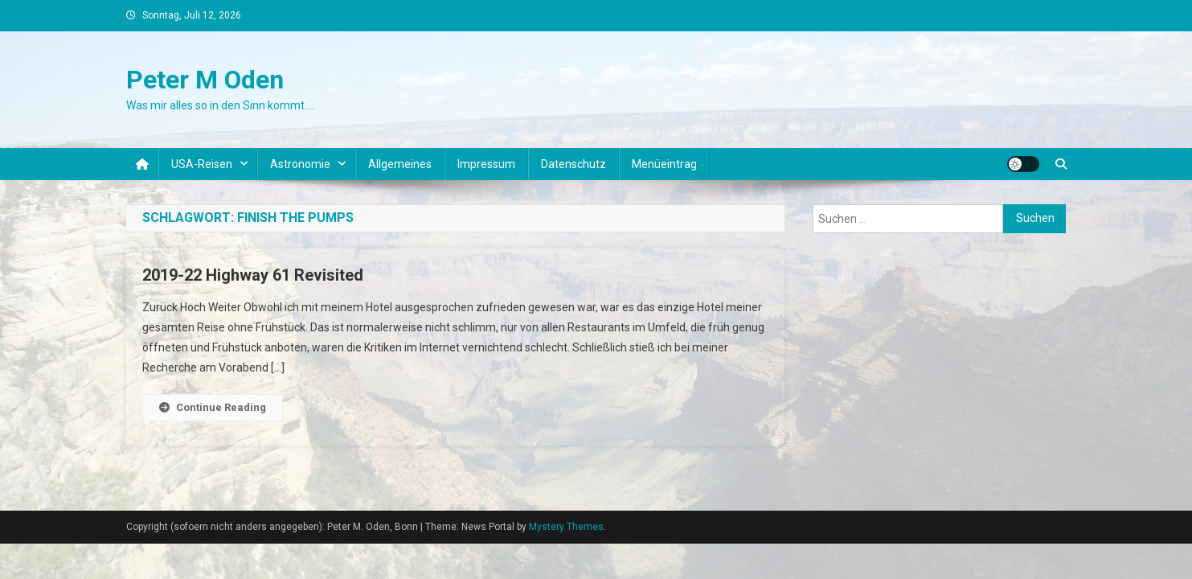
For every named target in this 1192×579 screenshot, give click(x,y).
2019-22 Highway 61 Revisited (252, 275)
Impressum (486, 164)
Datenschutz (573, 164)
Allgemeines (400, 164)
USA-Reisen (201, 164)
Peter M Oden (205, 79)
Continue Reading (212, 407)
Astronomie (300, 164)
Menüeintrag (664, 164)
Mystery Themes (566, 526)
